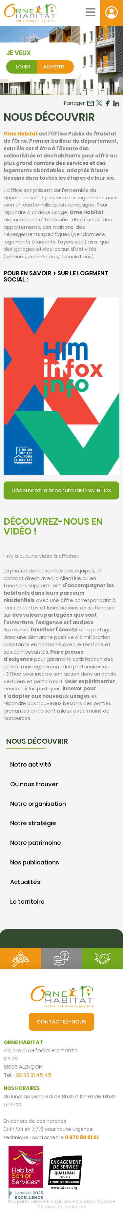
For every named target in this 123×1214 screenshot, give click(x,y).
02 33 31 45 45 (33, 1075)
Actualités (25, 882)
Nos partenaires (25, 1201)
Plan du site (59, 1201)
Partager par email (90, 103)
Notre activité (30, 764)
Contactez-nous (61, 1021)
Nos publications (34, 862)
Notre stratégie (33, 823)
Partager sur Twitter (99, 103)
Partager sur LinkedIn (116, 103)
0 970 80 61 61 (82, 1137)
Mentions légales (94, 1201)
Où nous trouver (34, 784)
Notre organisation (38, 804)
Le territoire (27, 901)
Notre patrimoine (35, 843)
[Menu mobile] (90, 12)
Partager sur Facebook (107, 103)
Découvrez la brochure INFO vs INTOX (61, 490)
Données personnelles (61, 1207)
